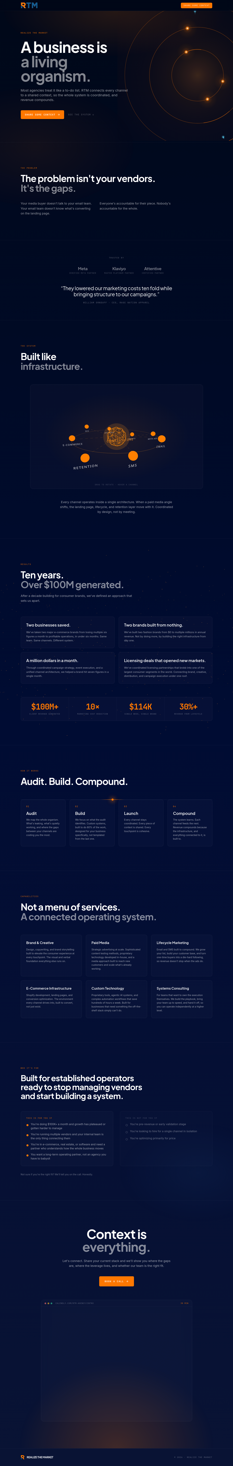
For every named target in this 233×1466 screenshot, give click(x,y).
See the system (81, 114)
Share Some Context (197, 5)
